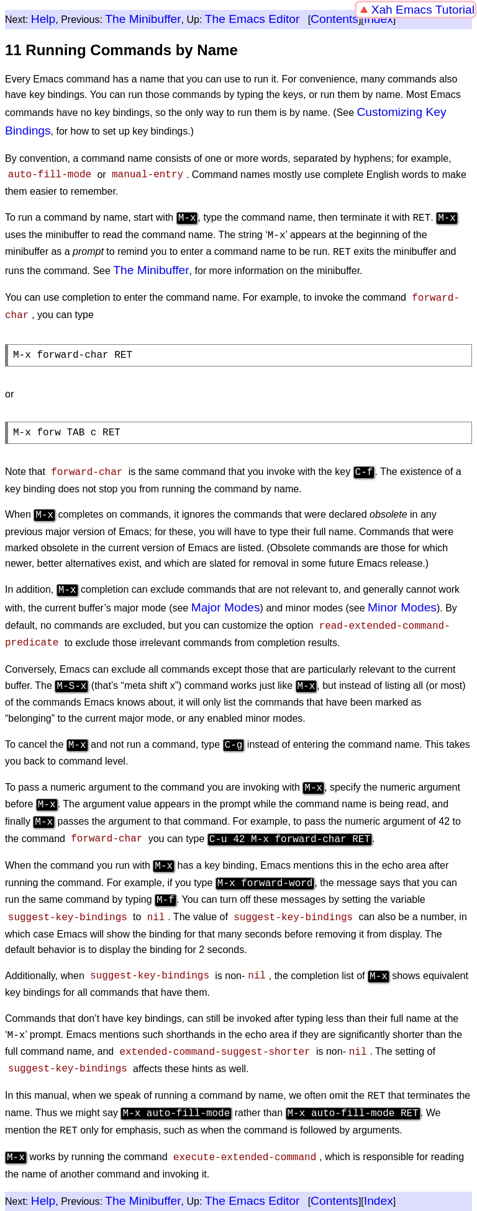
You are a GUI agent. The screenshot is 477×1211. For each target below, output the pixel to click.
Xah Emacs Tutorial (423, 9)
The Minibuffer (143, 18)
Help (43, 18)
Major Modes (225, 601)
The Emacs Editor (252, 18)
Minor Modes (402, 601)
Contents (334, 18)
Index (378, 18)
